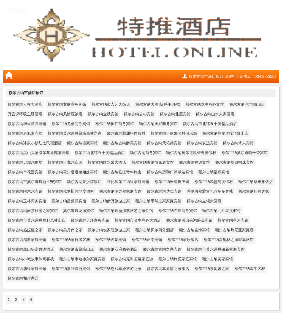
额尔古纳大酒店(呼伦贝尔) (157, 104)
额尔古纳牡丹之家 (253, 191)
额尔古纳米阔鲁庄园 (171, 181)
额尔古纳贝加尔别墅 (25, 162)
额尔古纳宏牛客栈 (249, 268)
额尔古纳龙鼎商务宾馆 (70, 123)
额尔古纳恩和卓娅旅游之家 (118, 268)
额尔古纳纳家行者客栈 (70, 239)
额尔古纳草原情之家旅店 (168, 268)
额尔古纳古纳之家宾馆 (162, 249)
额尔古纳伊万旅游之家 (110, 201)
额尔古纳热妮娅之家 (25, 230)
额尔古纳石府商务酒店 (118, 249)
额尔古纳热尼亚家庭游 (234, 230)
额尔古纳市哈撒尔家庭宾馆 (82, 259)
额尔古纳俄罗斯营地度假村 (71, 191)
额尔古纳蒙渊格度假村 (126, 133)
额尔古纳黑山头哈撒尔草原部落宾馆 (38, 152)
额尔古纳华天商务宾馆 (27, 123)
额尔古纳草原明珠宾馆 (234, 162)
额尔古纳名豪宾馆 (110, 239)
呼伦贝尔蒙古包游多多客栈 (210, 191)
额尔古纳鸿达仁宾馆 (164, 191)
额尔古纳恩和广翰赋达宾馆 (170, 172)
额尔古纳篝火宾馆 (238, 143)
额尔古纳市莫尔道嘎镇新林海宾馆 (216, 249)
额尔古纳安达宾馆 (202, 143)
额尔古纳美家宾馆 (217, 259)
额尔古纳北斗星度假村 (221, 210)
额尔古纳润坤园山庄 (246, 104)
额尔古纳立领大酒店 (204, 201)
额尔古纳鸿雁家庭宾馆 (27, 239)
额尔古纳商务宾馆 (145, 152)
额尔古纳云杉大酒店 (25, 104)
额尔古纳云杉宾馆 (139, 114)
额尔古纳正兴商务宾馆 (158, 123)
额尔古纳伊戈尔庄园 (65, 162)
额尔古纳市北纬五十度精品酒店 (210, 123)
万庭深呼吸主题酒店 (25, 114)
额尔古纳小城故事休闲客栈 (31, 259)
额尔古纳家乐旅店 (182, 239)
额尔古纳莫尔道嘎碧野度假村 (191, 152)
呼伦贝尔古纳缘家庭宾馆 (128, 181)
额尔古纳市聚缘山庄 (76, 249)
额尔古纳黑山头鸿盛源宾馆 (189, 220)
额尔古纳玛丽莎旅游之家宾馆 (33, 210)
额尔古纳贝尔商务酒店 (154, 230)
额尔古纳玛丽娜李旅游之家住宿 (126, 210)
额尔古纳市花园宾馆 (25, 172)
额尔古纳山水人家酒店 (215, 114)
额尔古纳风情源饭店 (65, 114)
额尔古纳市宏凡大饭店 (110, 104)
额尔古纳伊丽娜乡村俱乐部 (174, 133)
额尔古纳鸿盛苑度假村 (213, 181)
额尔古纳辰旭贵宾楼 (25, 133)
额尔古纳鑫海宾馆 (194, 230)
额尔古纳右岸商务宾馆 (177, 210)
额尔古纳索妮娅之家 (211, 268)
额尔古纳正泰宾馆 (146, 239)
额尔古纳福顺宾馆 (213, 172)
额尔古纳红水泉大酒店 (107, 162)
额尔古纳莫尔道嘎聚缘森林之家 (75, 133)
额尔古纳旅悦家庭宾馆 (177, 259)
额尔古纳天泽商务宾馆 (90, 220)
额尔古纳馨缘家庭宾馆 (27, 268)
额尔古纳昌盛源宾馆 (68, 201)
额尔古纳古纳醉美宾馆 (122, 143)
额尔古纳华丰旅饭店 (255, 181)
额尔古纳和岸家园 (23, 278)
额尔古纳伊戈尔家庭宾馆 (120, 191)
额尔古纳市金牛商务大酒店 (138, 220)
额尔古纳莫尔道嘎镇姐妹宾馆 (73, 172)
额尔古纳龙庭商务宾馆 (67, 104)
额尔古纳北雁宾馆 (175, 114)
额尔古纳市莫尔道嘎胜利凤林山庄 (37, 220)
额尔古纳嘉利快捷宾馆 (70, 268)
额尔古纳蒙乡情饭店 (84, 181)
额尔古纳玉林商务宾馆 (27, 201)
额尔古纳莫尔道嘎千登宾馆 (244, 152)
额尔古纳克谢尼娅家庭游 (132, 259)
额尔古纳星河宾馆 (233, 220)
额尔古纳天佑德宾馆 (164, 143)
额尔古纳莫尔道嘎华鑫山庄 (225, 133)
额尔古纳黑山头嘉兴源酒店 (31, 249)
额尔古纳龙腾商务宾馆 (204, 104)
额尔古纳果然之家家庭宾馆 (158, 201)
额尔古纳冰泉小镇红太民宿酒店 (35, 143)
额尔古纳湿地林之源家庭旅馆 (229, 239)
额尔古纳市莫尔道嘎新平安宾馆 (35, 181)
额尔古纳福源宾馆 (194, 162)
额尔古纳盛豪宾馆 (82, 143)
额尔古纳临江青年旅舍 (122, 172)
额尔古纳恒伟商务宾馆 (114, 123)
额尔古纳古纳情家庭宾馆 (152, 162)
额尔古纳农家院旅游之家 (109, 230)
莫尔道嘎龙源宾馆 (78, 210)
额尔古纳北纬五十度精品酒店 (100, 152)
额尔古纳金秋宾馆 (103, 114)
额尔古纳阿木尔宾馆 (25, 191)
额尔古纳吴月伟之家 (65, 230)
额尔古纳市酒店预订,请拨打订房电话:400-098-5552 (232, 76)
